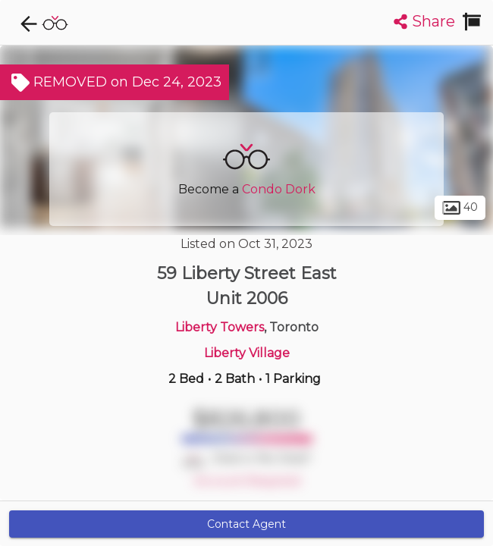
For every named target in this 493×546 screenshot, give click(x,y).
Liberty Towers (219, 327)
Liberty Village (247, 353)
